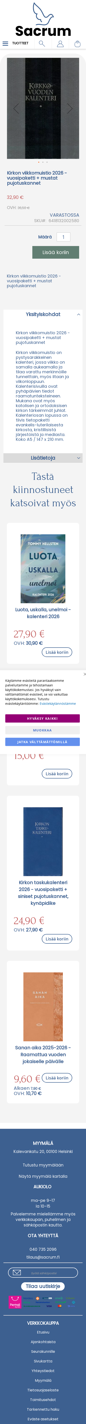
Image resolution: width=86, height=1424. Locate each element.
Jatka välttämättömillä (42, 741)
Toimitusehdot (43, 1399)
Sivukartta (43, 1361)
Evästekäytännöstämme (58, 703)
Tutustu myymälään (43, 1165)
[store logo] (43, 16)
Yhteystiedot (43, 1370)
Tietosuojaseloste (43, 1390)
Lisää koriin (57, 652)
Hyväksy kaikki (42, 718)
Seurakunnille (43, 1351)
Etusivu (43, 1332)
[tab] (43, 314)
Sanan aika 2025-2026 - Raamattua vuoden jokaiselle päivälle (43, 1055)
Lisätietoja (43, 458)
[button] (60, 43)
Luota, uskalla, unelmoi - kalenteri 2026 (43, 613)
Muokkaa (42, 730)
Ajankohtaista (43, 1342)
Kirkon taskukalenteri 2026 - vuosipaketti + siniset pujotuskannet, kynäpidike (43, 892)
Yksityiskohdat (43, 314)
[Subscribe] (43, 1286)
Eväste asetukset (43, 1419)
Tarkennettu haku (43, 1409)
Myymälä (43, 1380)
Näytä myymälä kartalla (43, 1176)
